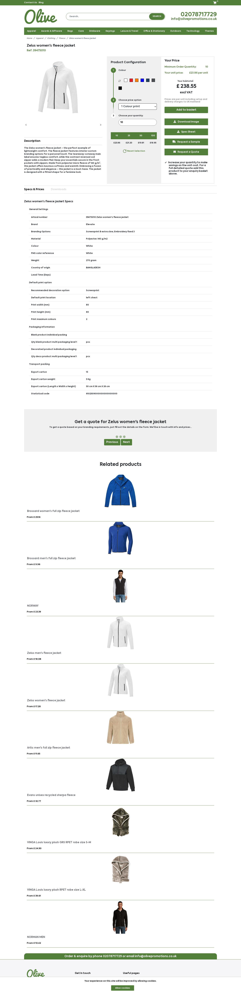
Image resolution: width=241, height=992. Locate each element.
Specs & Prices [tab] (34, 189)
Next (126, 442)
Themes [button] (209, 31)
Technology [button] (192, 31)
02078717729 (199, 15)
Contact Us (30, 3)
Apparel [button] (31, 31)
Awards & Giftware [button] (51, 31)
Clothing (51, 38)
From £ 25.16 (34, 517)
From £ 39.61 (34, 896)
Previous (112, 442)
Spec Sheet (186, 131)
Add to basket (186, 110)
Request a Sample (186, 141)
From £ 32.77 (34, 801)
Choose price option (129, 100)
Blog (41, 3)
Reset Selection (134, 151)
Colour (122, 70)
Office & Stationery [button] (154, 31)
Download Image (186, 121)
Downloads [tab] (58, 189)
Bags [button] (70, 31)
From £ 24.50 (34, 848)
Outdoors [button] (175, 31)
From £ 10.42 (34, 943)
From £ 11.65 (33, 754)
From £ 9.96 (33, 564)
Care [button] (81, 31)
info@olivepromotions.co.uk (194, 19)
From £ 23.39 (34, 612)
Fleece (62, 38)
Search (157, 16)
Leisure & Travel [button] (129, 31)
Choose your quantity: (130, 116)
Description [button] (32, 141)
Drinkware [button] (94, 31)
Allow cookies (122, 988)
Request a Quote (186, 151)
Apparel (39, 38)
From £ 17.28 (34, 706)
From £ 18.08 (34, 659)
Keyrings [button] (110, 31)
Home (29, 38)
